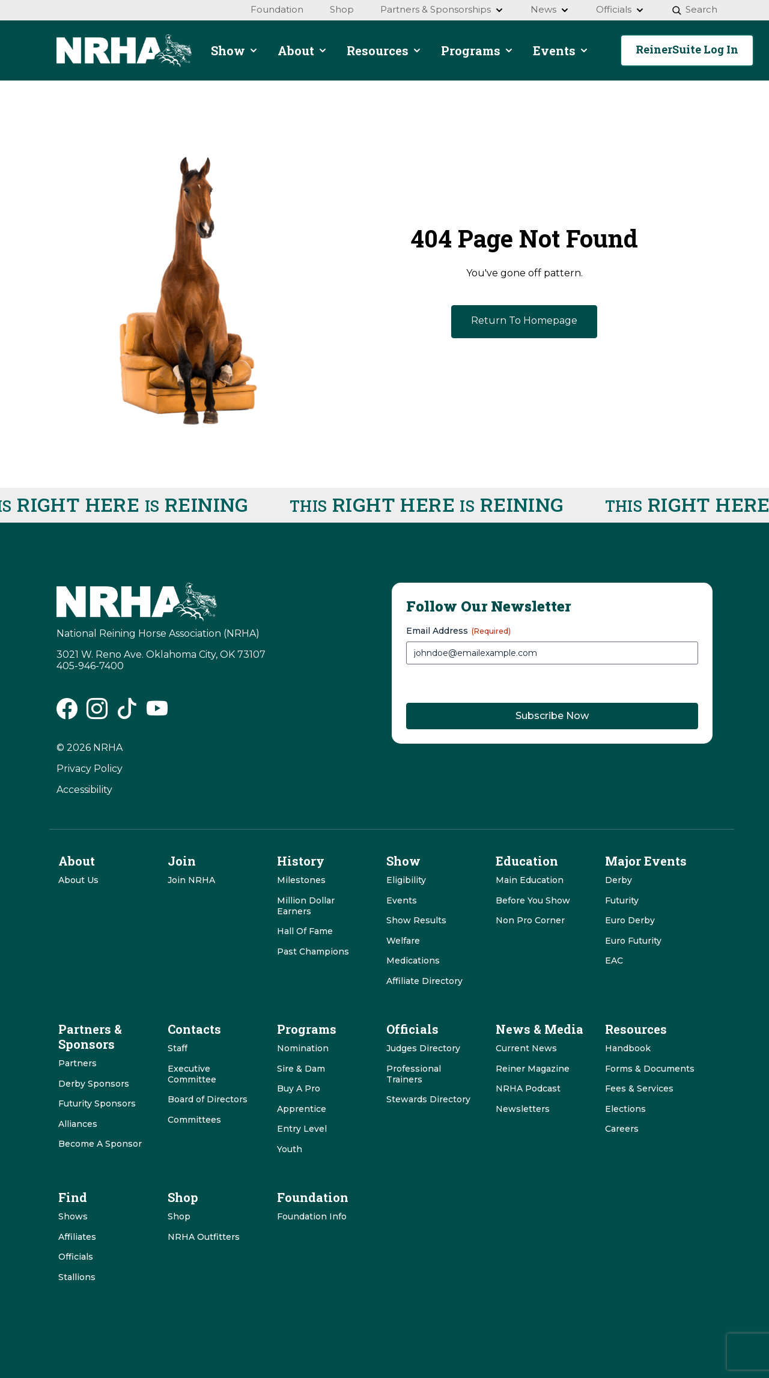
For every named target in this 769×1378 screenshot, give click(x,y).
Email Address (458, 630)
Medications (413, 960)
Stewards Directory (428, 1099)
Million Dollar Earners (306, 906)
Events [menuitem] (561, 50)
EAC (614, 960)
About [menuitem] (302, 50)
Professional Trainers (413, 1074)
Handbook (628, 1048)
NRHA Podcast (528, 1088)
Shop (179, 1216)
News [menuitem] (550, 9)
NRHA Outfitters (204, 1236)
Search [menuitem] (694, 9)
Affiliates (77, 1236)
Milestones (301, 880)
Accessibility (84, 789)
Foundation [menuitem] (277, 9)
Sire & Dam (301, 1068)
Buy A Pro (298, 1088)
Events (401, 900)
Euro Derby (630, 920)
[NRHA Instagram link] (97, 712)
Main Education (530, 880)
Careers (622, 1128)
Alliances (77, 1123)
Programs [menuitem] (477, 50)
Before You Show (533, 900)
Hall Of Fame (305, 931)
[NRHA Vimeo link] (157, 712)
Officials (75, 1256)
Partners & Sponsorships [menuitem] (442, 9)
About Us (78, 880)
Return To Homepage (524, 320)
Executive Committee (192, 1074)
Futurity (622, 900)
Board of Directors (208, 1099)
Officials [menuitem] (620, 9)
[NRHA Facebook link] (67, 712)
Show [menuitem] (234, 50)
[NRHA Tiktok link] (127, 712)
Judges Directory (423, 1048)
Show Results (416, 920)
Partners (77, 1063)
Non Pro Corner (530, 920)
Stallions (77, 1277)
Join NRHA (191, 880)
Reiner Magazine (533, 1068)
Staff (177, 1048)
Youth (289, 1149)
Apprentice (301, 1108)
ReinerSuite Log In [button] (687, 49)
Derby (618, 880)
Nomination (303, 1048)
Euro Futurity (633, 940)
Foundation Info (312, 1216)
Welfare (403, 940)
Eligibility (406, 880)
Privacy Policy (89, 768)
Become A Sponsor (100, 1143)
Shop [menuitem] (342, 9)
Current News (526, 1048)
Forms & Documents (650, 1068)
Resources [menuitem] (384, 50)
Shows (73, 1216)
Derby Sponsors (93, 1083)
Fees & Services (639, 1088)
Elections (625, 1108)
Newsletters (523, 1108)
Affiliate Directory (424, 981)
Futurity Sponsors (97, 1103)
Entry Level (302, 1128)
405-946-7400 (90, 666)
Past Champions (313, 951)
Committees (194, 1119)
